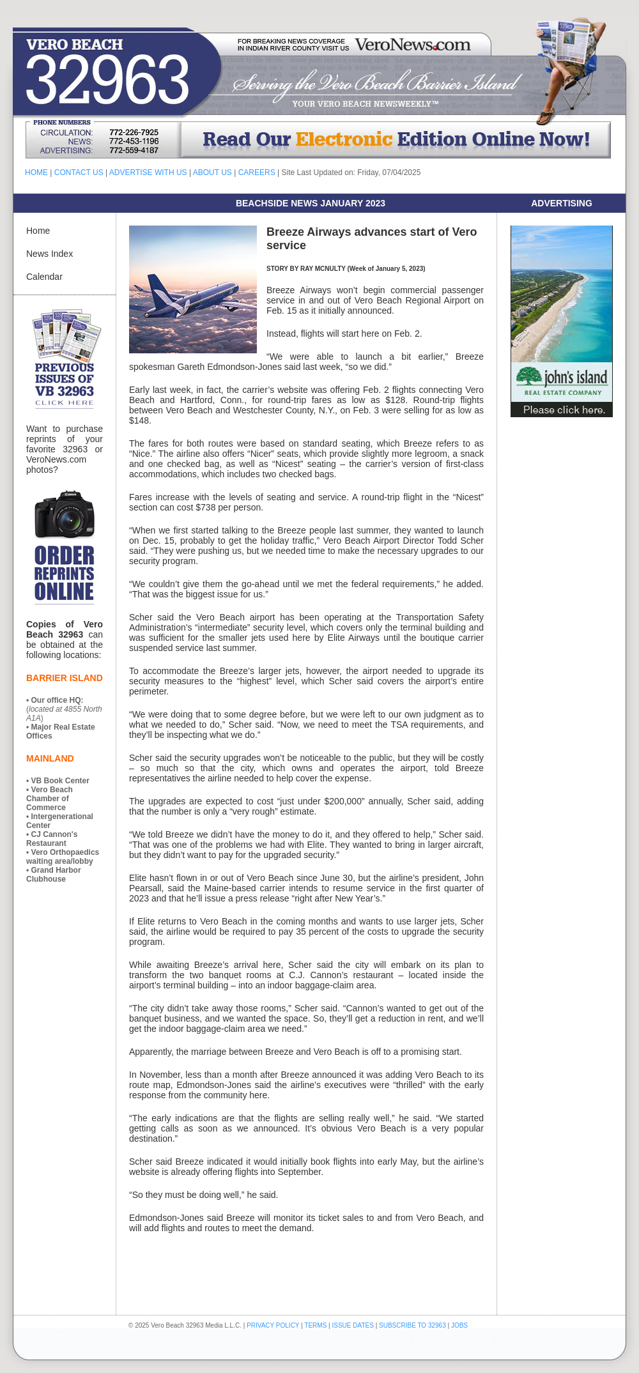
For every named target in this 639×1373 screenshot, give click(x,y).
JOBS (459, 1325)
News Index (49, 254)
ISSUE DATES (353, 1325)
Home (38, 231)
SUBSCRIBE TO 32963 (413, 1325)
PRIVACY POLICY (273, 1325)
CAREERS (256, 172)
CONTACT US (79, 172)
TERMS (315, 1325)
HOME (36, 172)
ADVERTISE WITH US (148, 172)
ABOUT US (212, 172)
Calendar (44, 277)
